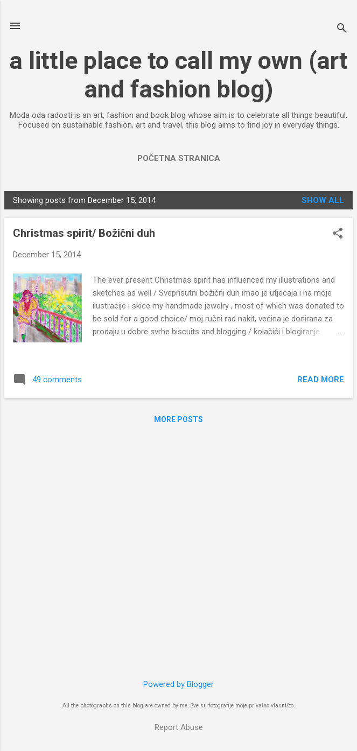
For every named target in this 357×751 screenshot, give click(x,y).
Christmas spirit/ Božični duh (84, 233)
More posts (178, 419)
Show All (323, 200)
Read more (320, 379)
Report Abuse (179, 727)
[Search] (341, 29)
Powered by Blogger (178, 684)
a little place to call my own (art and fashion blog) (179, 74)
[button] (337, 234)
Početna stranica (178, 158)
